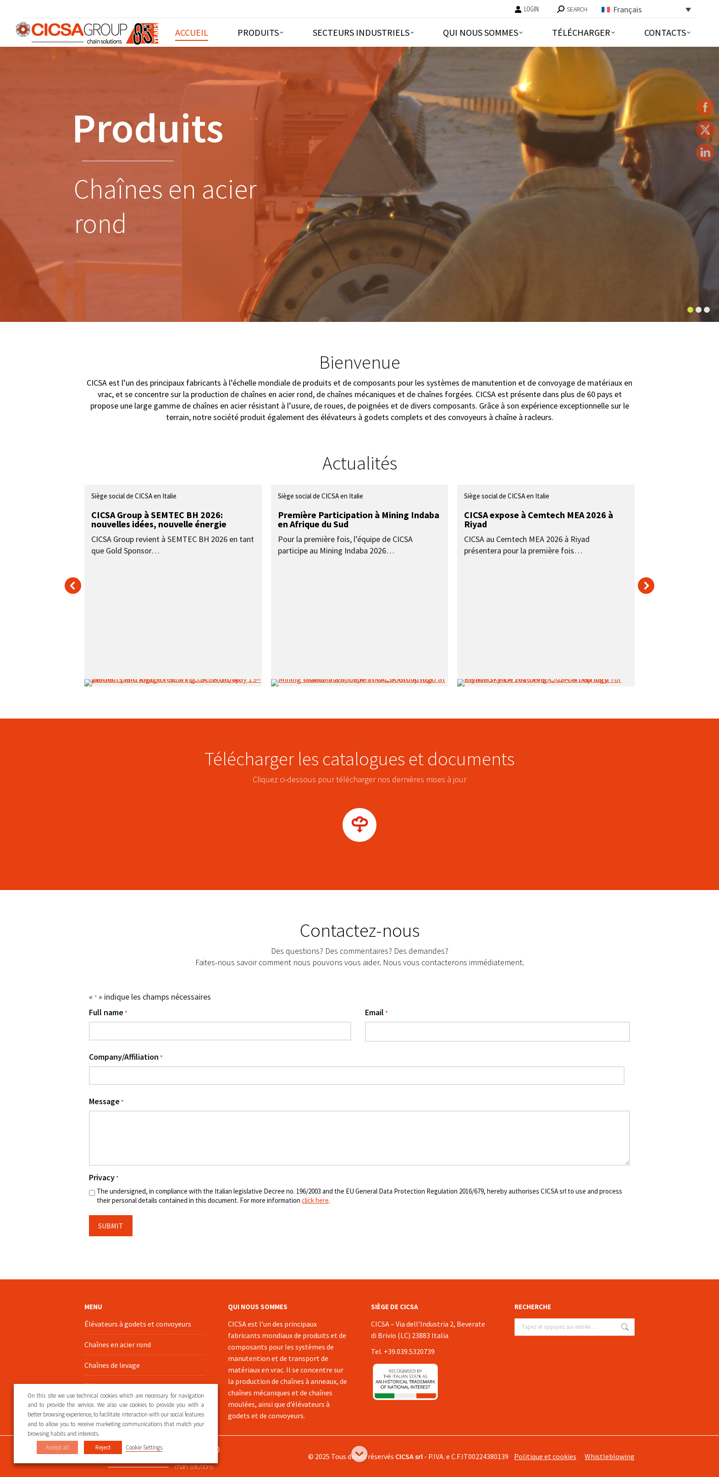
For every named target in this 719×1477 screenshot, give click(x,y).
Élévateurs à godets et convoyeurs (137, 1323)
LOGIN (526, 9)
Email (376, 1013)
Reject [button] (103, 1447)
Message (106, 1102)
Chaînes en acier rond (117, 1344)
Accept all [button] (57, 1447)
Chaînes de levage (112, 1365)
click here (315, 1200)
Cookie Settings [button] (144, 1447)
